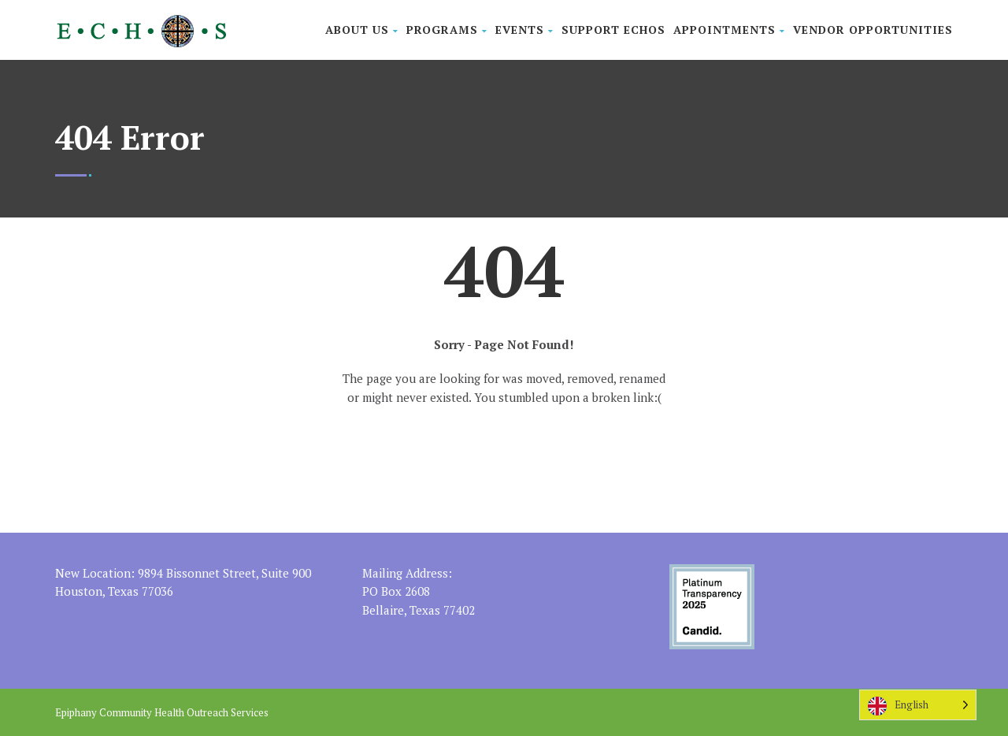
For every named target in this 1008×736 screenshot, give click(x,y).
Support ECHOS (613, 29)
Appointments (729, 29)
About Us (361, 29)
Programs (446, 29)
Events (524, 29)
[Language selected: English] (917, 705)
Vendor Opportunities (873, 29)
